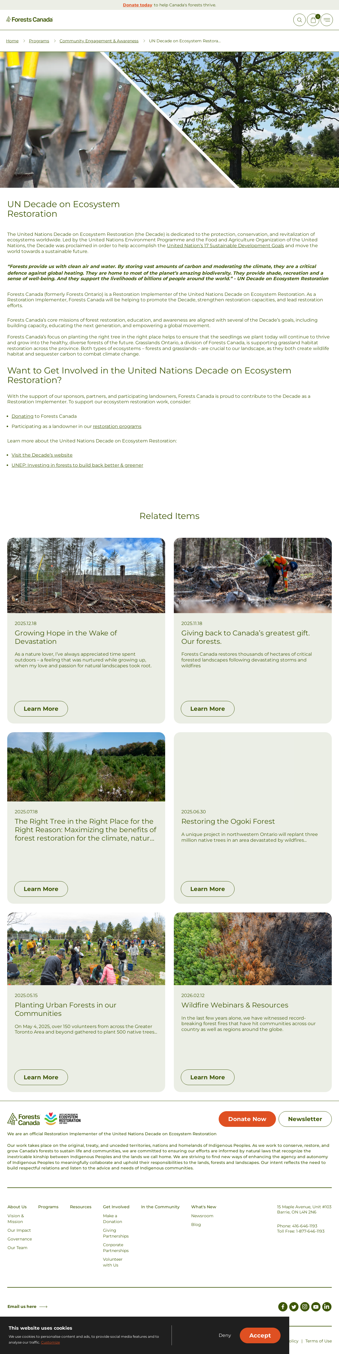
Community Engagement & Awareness (99, 40)
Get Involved (116, 1206)
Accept (260, 1335)
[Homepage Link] (29, 20)
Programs (39, 40)
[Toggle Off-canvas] (326, 20)
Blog (196, 1224)
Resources (80, 1206)
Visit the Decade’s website (42, 455)
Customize (50, 1342)
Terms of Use (318, 1341)
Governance (20, 1239)
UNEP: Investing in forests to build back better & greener (77, 465)
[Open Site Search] (299, 20)
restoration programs (117, 426)
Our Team (17, 1247)
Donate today (137, 5)
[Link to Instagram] (304, 1307)
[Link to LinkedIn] (326, 1307)
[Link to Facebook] (282, 1307)
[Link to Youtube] (315, 1307)
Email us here (27, 1306)
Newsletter (305, 1119)
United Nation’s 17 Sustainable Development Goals (225, 245)
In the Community (160, 1206)
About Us (17, 1206)
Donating (23, 416)
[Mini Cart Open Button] (313, 20)
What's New (203, 1206)
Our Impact (19, 1230)
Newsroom (202, 1215)
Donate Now (247, 1119)
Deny (225, 1335)
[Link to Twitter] (293, 1307)
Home (12, 40)
